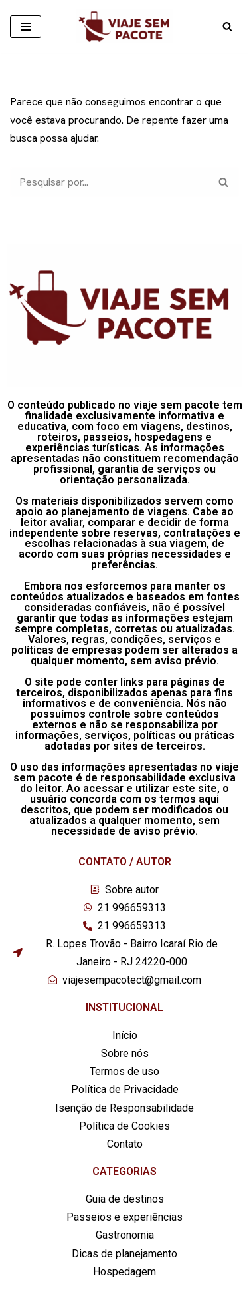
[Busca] (227, 26)
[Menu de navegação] (25, 26)
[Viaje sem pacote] (124, 26)
